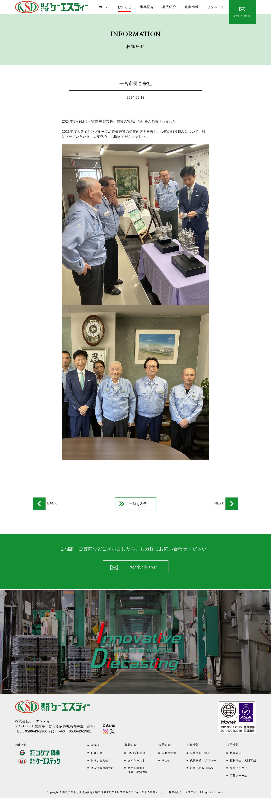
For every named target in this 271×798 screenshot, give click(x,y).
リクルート (216, 7)
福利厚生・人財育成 (243, 760)
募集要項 (235, 753)
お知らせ (124, 7)
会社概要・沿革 (200, 753)
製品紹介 (169, 7)
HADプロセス (136, 753)
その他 (166, 760)
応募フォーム (238, 775)
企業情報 (192, 7)
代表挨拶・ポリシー (203, 760)
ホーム (104, 7)
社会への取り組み (201, 768)
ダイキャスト (136, 760)
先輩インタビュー (241, 768)
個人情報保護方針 (102, 768)
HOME (95, 745)
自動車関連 (169, 753)
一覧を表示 (138, 504)
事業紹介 (147, 7)
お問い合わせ (99, 760)
